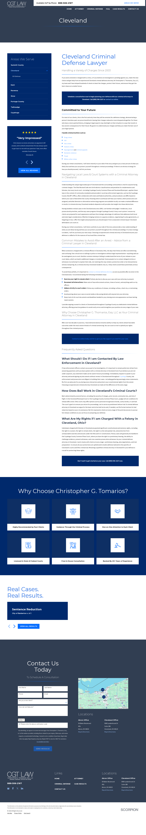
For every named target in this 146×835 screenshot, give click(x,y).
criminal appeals (81, 150)
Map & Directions (83, 732)
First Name (22, 687)
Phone (21, 694)
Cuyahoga (123, 376)
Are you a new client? (26, 700)
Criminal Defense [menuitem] (95, 9)
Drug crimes (68, 137)
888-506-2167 (65, 3)
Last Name (47, 687)
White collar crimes (70, 159)
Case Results (80, 784)
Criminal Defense (62, 784)
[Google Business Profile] (8, 788)
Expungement (68, 150)
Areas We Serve (131, 3)
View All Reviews (29, 170)
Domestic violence (70, 153)
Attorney (78, 778)
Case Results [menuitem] (119, 9)
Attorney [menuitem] (79, 9)
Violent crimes (69, 147)
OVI (65, 140)
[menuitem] (29, 65)
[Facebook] (13, 788)
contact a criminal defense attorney (100, 272)
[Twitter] (17, 788)
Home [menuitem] (69, 9)
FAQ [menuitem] (108, 9)
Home (57, 778)
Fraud (66, 156)
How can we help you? (26, 707)
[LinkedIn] (22, 788)
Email (46, 694)
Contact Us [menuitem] (133, 9)
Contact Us (60, 789)
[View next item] (32, 162)
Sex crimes (67, 144)
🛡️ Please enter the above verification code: (33, 724)
